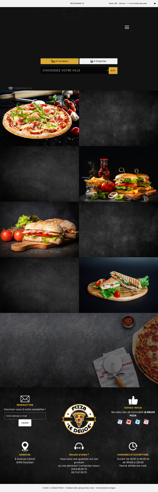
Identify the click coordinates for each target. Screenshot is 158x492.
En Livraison (59, 61)
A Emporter (98, 61)
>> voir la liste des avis (137, 3)
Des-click (90, 488)
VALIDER (25, 422)
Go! (113, 70)
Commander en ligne (105, 488)
